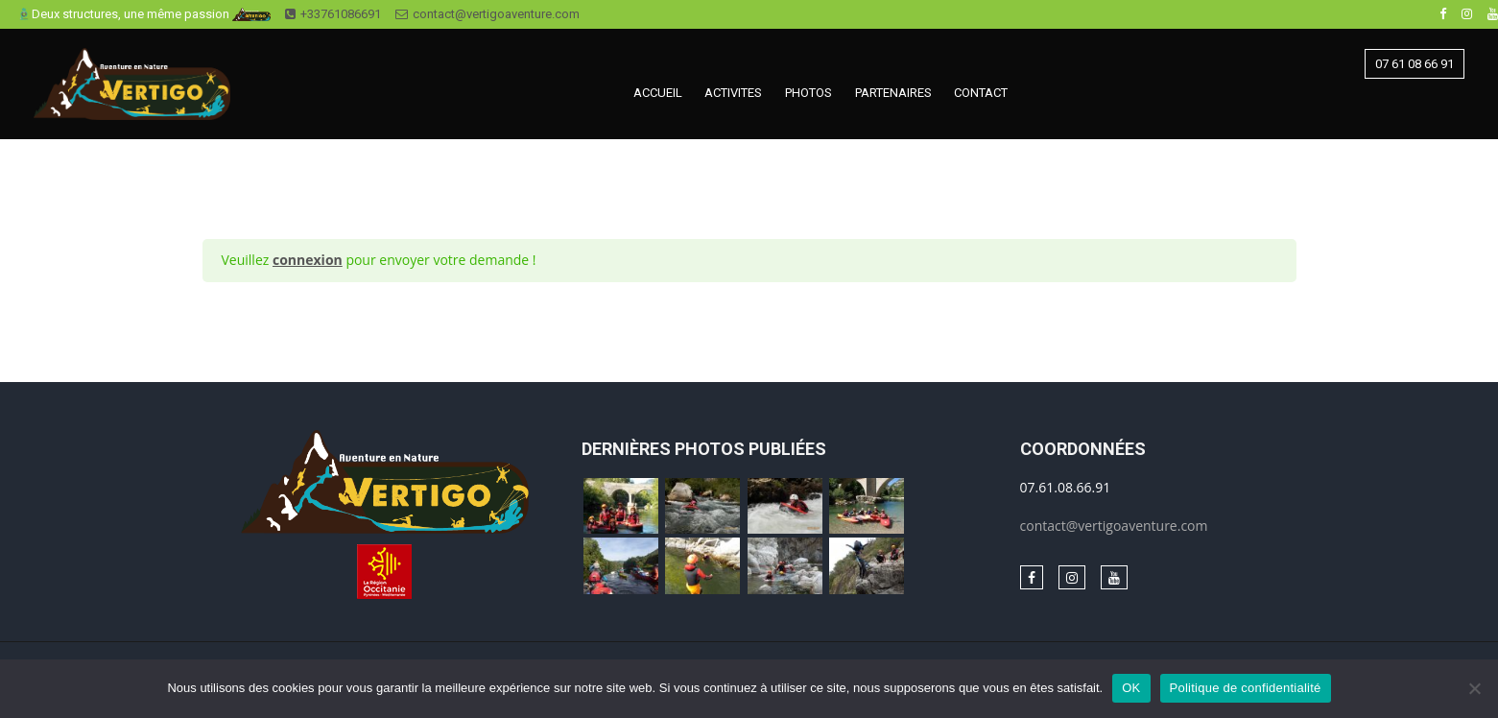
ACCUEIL (657, 92)
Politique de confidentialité (1245, 688)
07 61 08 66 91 (1414, 64)
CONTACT (981, 92)
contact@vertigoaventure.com (487, 14)
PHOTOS (808, 92)
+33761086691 (333, 14)
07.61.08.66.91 (1065, 487)
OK (1131, 688)
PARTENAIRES (893, 92)
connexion (308, 260)
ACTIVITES (733, 92)
